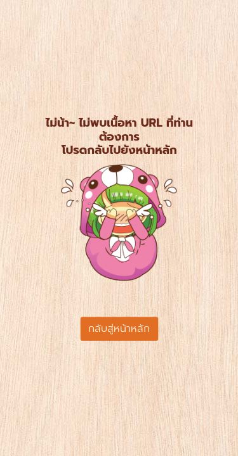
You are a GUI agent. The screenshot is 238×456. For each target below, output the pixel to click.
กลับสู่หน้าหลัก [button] (119, 328)
